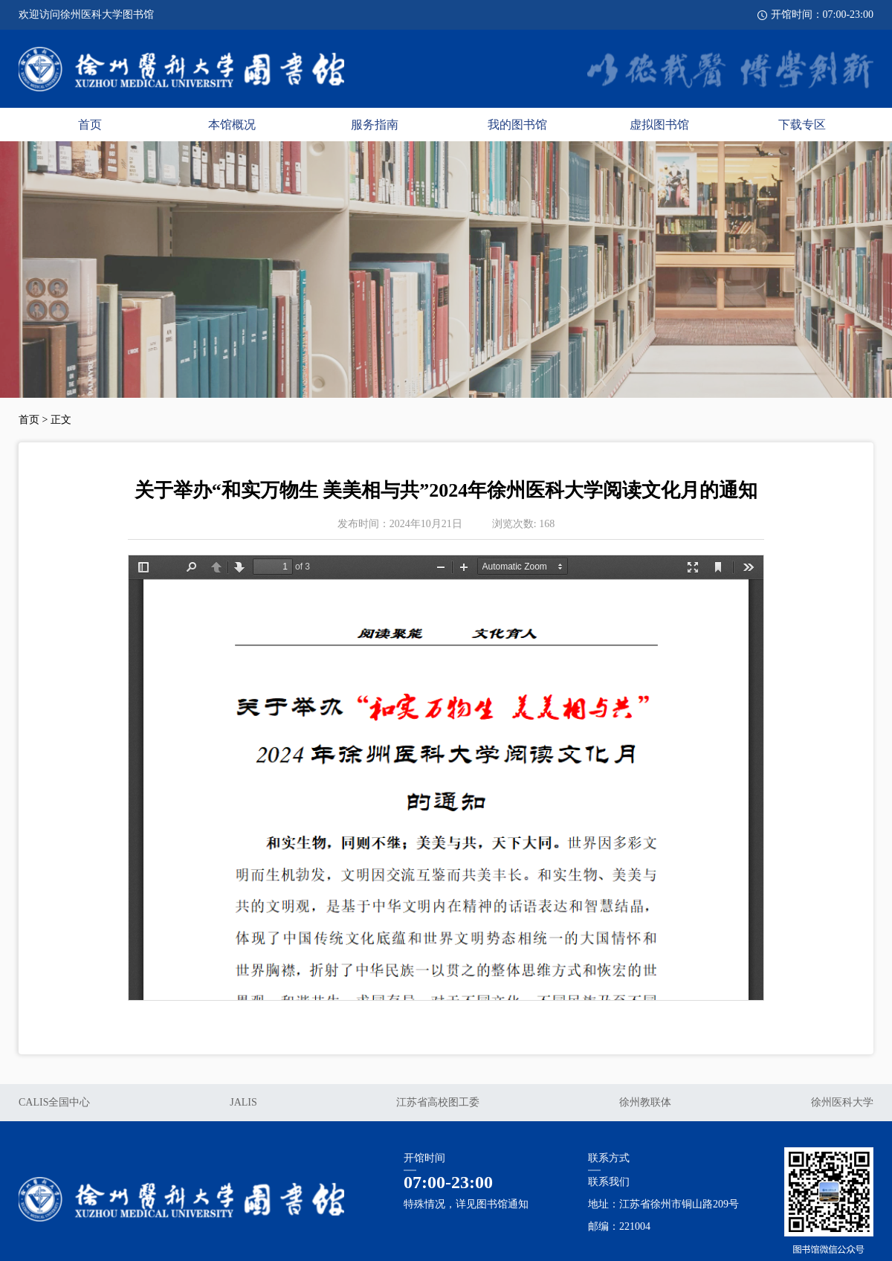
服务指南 (374, 124)
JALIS (243, 1102)
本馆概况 (232, 124)
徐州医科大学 (842, 1102)
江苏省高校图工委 (437, 1102)
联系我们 (609, 1181)
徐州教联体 (645, 1102)
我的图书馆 (517, 124)
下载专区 (802, 124)
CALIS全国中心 (54, 1102)
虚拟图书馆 (659, 124)
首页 (90, 124)
